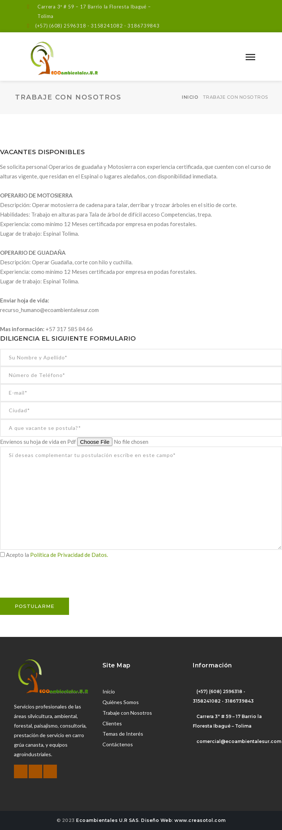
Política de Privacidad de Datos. (69, 554)
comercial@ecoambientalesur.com (238, 741)
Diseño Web (156, 820)
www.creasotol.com (200, 820)
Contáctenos (117, 744)
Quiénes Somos (120, 702)
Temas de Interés (122, 734)
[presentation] (56, 583)
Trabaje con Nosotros (127, 713)
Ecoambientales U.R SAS (107, 820)
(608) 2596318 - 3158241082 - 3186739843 (104, 26)
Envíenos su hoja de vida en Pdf (38, 441)
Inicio (190, 97)
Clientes (112, 723)
